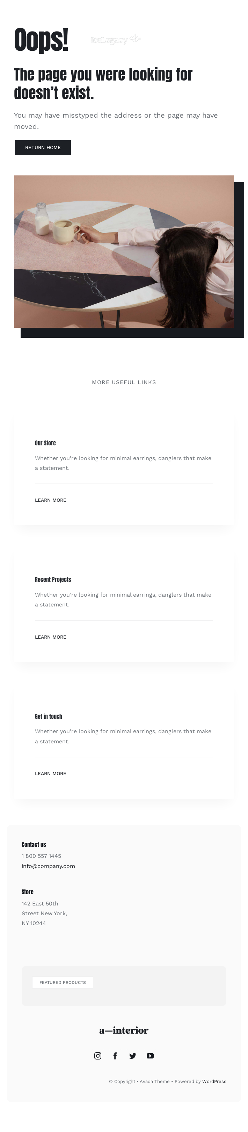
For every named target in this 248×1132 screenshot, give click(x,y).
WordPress (214, 1081)
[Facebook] (115, 1056)
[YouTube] (150, 1056)
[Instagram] (97, 1056)
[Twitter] (132, 1056)
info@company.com (48, 866)
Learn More (50, 500)
